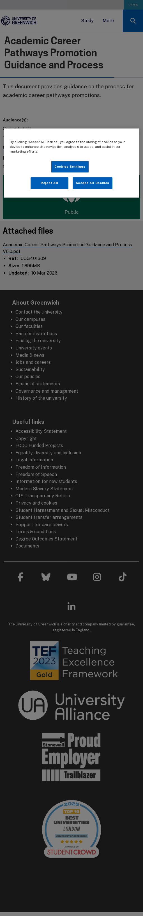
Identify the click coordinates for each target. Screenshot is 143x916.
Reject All (49, 183)
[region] (72, 163)
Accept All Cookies (92, 183)
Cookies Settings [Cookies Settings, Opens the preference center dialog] (69, 167)
